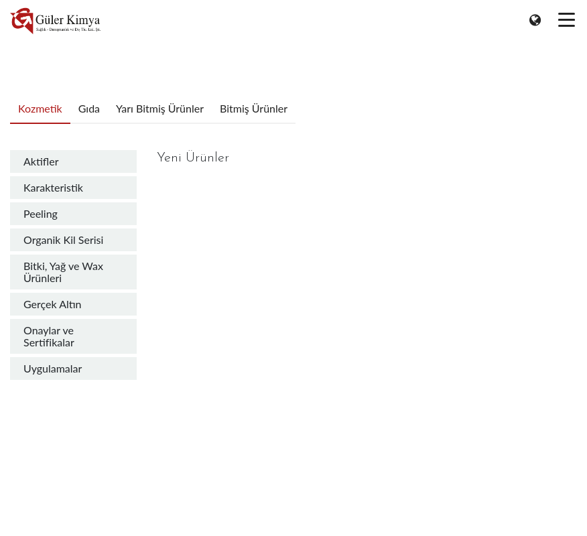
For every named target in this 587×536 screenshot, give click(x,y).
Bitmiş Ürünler (253, 108)
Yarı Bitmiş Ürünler (160, 108)
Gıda (89, 108)
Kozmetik (40, 108)
